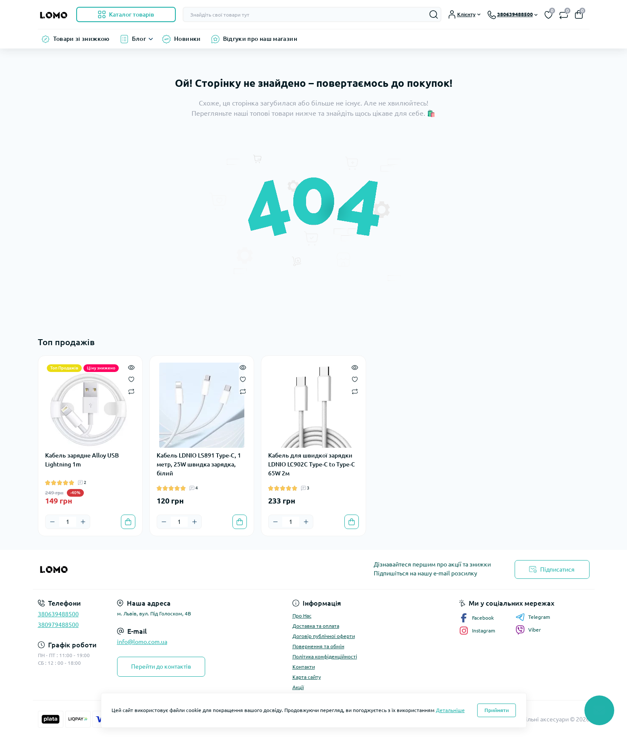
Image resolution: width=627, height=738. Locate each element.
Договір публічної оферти (323, 636)
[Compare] (131, 391)
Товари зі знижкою (81, 38)
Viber (528, 630)
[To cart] (128, 522)
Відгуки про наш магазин (260, 38)
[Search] (433, 14)
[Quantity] (67, 522)
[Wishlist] (131, 378)
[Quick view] (131, 366)
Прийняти (496, 710)
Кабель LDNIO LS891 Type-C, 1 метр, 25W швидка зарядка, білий (199, 464)
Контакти (303, 666)
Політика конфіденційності (324, 656)
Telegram (532, 617)
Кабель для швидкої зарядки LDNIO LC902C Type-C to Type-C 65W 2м (311, 464)
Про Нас (302, 615)
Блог (139, 38)
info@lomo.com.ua (142, 641)
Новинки (187, 38)
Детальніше (450, 710)
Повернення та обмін (318, 646)
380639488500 (58, 614)
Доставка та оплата (315, 626)
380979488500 (58, 624)
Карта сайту (306, 677)
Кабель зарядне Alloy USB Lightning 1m (82, 460)
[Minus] (52, 522)
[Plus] (83, 522)
